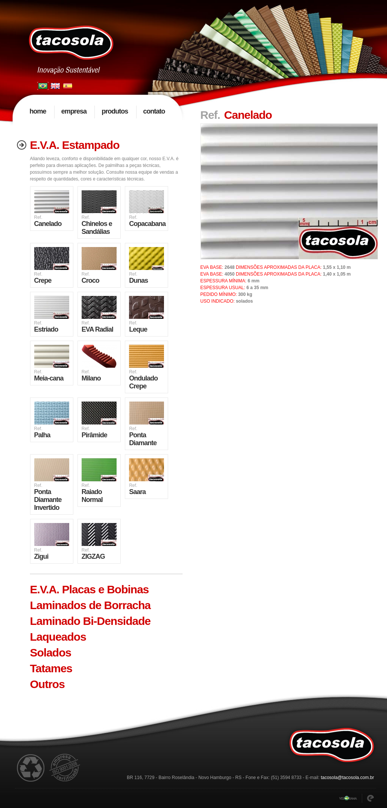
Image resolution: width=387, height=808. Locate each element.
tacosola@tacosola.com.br (347, 777)
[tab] (97, 145)
